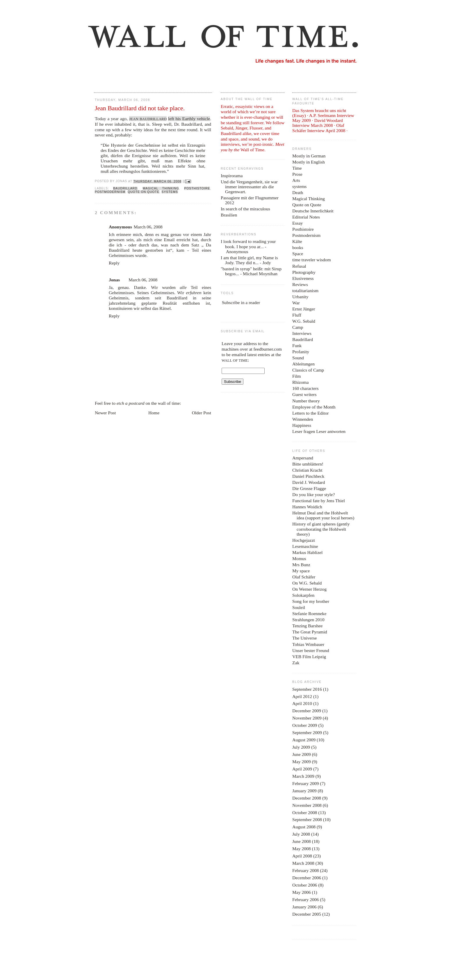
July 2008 (301, 834)
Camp (297, 327)
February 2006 (305, 899)
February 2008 (305, 870)
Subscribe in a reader (241, 302)
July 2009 (301, 747)
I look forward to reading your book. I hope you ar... (248, 244)
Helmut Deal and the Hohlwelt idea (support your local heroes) (323, 515)
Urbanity (300, 296)
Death (297, 192)
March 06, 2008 (148, 226)
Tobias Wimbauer (308, 644)
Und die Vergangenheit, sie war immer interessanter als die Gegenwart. (249, 186)
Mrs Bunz (301, 564)
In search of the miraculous (245, 208)
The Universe (304, 637)
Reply (114, 262)
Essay (297, 223)
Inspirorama (232, 175)
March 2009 (303, 776)
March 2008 (303, 863)
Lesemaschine (305, 546)
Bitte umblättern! (307, 463)
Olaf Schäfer (303, 576)
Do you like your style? (313, 494)
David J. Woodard (308, 482)
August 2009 (304, 739)
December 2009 (306, 710)
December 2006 (306, 877)
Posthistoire (197, 188)
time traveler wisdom (311, 259)
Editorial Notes (306, 216)
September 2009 (307, 732)
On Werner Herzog (309, 589)
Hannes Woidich (307, 506)
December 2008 (306, 797)
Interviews (301, 333)
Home (153, 412)
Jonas (114, 279)
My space (301, 570)
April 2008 (302, 855)
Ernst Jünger (303, 308)
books (297, 247)
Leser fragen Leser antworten (318, 431)
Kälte (297, 241)
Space (297, 253)
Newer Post (105, 412)
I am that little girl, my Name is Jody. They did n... (249, 260)
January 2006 (304, 906)
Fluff (296, 314)
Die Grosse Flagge (309, 488)
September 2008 (307, 819)
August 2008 (304, 826)
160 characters (305, 388)
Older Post (201, 412)
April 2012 (302, 696)
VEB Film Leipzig (309, 656)
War (296, 302)
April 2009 (302, 768)
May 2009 (301, 761)
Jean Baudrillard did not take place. (140, 108)
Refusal (299, 266)
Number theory (306, 400)
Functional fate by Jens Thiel (318, 500)
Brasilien (229, 214)
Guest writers (304, 394)
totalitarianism (305, 290)
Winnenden (302, 419)
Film (296, 376)
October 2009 (304, 725)
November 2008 (307, 805)
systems (170, 191)
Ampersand (302, 457)
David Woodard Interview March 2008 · (317, 123)
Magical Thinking (161, 188)
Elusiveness (303, 278)
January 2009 (304, 790)
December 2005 (306, 914)
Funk (297, 345)
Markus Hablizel (307, 552)
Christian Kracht (307, 470)
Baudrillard (125, 188)
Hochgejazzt (303, 540)
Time (297, 168)
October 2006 (304, 884)
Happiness (301, 425)
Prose (297, 174)
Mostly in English (308, 161)
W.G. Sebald (303, 321)
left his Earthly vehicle (189, 118)
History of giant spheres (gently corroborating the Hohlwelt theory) (321, 528)
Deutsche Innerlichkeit (313, 210)
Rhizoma (300, 382)
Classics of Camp (308, 369)
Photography (304, 272)
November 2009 (307, 717)
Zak (295, 662)
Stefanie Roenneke (309, 613)
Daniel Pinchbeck (308, 476)
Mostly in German (308, 155)
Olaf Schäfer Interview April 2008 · (320, 128)
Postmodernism (110, 191)
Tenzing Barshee (307, 625)
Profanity (300, 351)
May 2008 (301, 848)
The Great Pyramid (309, 631)
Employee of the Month (314, 406)
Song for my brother (310, 601)
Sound (298, 357)
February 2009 (305, 783)
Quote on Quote (143, 191)
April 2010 (302, 703)
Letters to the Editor (310, 413)
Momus (299, 558)
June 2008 (301, 841)
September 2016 (307, 689)
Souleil (298, 607)
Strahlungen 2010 (308, 619)
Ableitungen (303, 363)
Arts (296, 180)
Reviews (300, 284)
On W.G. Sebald (307, 582)
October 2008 (304, 812)
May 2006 (301, 892)
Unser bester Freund (310, 650)
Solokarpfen (303, 595)
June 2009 (301, 754)
